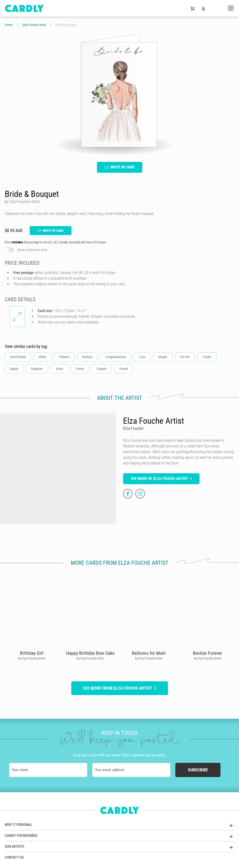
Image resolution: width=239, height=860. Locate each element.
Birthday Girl (31, 653)
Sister (59, 369)
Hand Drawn (18, 357)
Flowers (64, 357)
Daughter (37, 369)
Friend (124, 369)
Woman (87, 357)
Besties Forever (207, 653)
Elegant (102, 369)
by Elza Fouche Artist (31, 658)
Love (142, 357)
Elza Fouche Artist (34, 25)
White (42, 357)
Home (9, 25)
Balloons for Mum (149, 653)
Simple (162, 357)
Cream (207, 357)
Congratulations (115, 357)
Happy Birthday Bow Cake (90, 653)
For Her (185, 357)
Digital (14, 369)
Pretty (80, 369)
